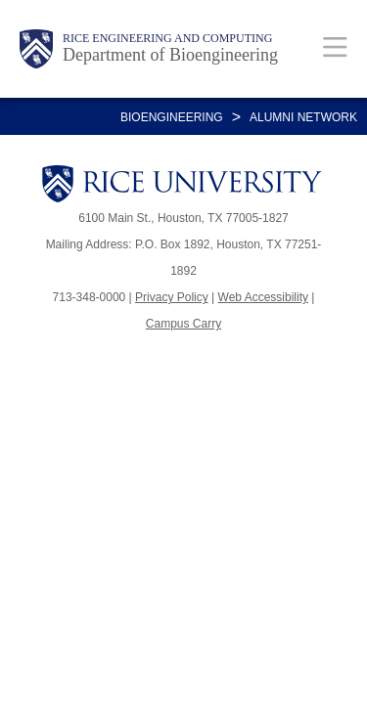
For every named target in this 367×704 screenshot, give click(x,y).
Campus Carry (183, 323)
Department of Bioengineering (170, 55)
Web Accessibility (263, 297)
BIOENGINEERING (171, 117)
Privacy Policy (171, 297)
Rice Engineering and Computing (167, 38)
